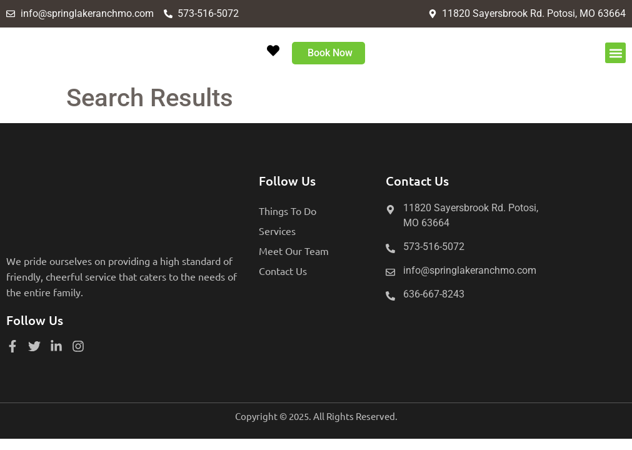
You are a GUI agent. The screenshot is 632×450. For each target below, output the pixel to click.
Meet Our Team (294, 250)
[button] (615, 52)
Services (277, 230)
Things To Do (287, 210)
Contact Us (283, 270)
